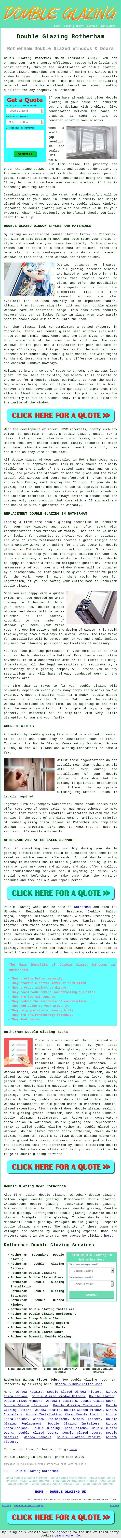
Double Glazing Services (26, 1405)
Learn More (64, 1535)
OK (79, 1535)
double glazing (102, 67)
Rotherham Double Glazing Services (49, 1245)
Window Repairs (29, 1392)
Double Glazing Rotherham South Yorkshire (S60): (51, 58)
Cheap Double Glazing (83, 1414)
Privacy (114, 1506)
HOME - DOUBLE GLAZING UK (60, 1492)
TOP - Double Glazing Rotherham (31, 1471)
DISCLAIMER (108, 26)
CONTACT (92, 26)
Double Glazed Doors (98, 1401)
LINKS (67, 26)
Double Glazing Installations (60, 1428)
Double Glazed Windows (23, 1401)
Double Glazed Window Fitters (74, 1392)
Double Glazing (102, 1396)
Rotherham (82, 907)
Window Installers (61, 1401)
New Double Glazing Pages (29, 1506)
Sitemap (6, 1506)
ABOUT (79, 26)
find (17, 1195)
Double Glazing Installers (77, 1405)
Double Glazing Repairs (79, 1437)
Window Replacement (50, 1419)
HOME (57, 26)
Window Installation (43, 1414)
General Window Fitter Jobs (78, 1384)
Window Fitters (87, 1419)
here (107, 1235)
